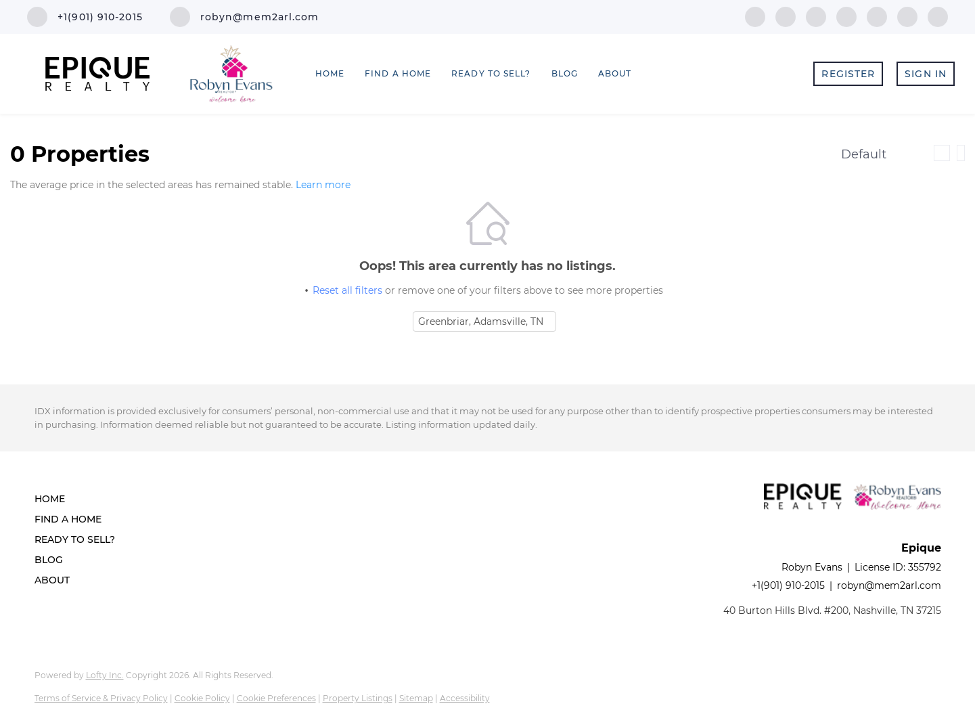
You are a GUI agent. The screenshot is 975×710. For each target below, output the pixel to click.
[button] (79, 499)
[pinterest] (907, 15)
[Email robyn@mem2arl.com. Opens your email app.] (244, 17)
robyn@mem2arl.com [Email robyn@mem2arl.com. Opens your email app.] (889, 585)
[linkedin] (785, 15)
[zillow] (816, 15)
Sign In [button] (926, 74)
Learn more (323, 185)
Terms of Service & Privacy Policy (101, 698)
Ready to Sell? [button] (490, 73)
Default (863, 154)
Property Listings (357, 698)
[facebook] (755, 15)
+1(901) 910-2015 (788, 585)
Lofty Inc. (105, 675)
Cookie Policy (202, 698)
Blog (564, 73)
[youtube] (877, 15)
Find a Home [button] (398, 73)
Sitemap (416, 698)
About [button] (615, 73)
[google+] (938, 15)
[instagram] (846, 15)
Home (329, 73)
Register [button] (848, 74)
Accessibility (465, 698)
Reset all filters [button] (347, 290)
